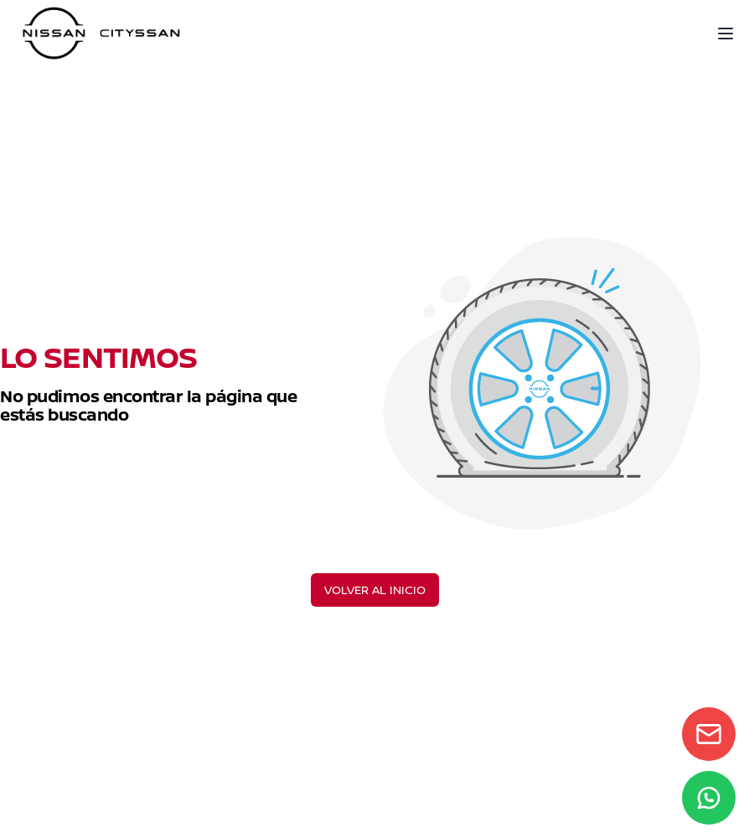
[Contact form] (709, 734)
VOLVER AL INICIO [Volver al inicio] (375, 589)
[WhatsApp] (709, 798)
